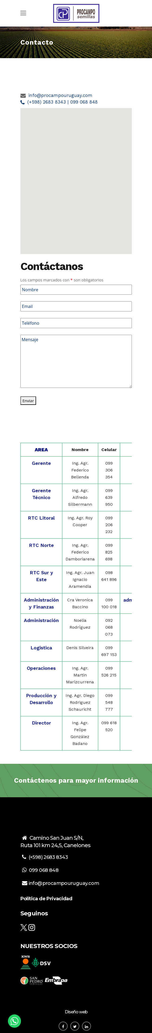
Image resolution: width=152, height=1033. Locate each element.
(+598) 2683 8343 (48, 857)
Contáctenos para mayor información (76, 780)
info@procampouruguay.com (60, 95)
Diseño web (76, 1011)
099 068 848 (43, 870)
